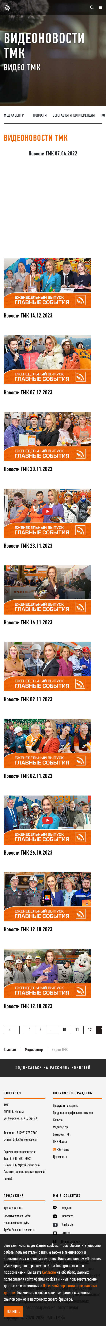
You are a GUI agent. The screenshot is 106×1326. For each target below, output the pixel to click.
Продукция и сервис (65, 1106)
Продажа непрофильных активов (73, 1113)
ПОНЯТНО (13, 1311)
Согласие (49, 1272)
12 (90, 1030)
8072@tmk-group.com (26, 1165)
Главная (10, 1050)
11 (77, 1030)
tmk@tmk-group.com (25, 1140)
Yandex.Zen (68, 1225)
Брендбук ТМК (61, 1134)
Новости (40, 115)
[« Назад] (12, 1030)
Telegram (66, 1208)
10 (64, 1030)
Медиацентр (14, 115)
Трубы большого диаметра (19, 1230)
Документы (60, 1157)
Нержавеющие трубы (16, 1223)
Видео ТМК (60, 1050)
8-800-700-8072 (20, 1159)
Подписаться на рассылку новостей (53, 1068)
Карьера (57, 1120)
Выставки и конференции (74, 115)
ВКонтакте (67, 1216)
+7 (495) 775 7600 (26, 1133)
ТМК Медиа (60, 1142)
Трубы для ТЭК (12, 1208)
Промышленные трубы (17, 1216)
